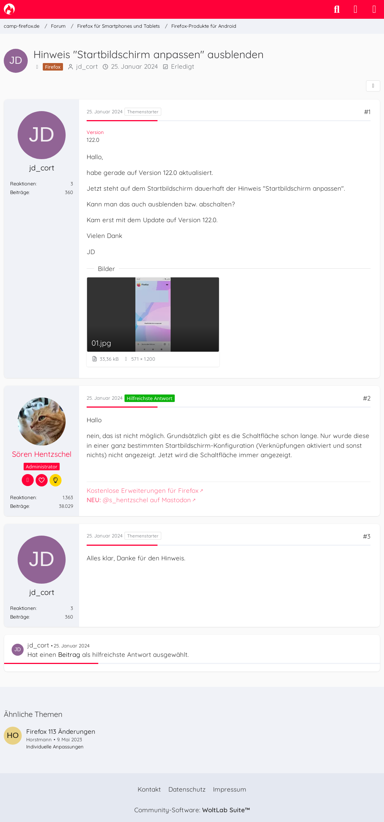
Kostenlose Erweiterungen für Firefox (142, 490)
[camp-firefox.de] (9, 9)
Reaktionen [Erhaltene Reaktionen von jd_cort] (23, 184)
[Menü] (374, 9)
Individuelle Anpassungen (55, 747)
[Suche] (336, 9)
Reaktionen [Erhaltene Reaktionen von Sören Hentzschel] (23, 497)
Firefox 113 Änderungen (60, 731)
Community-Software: (192, 810)
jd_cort (87, 66)
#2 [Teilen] (366, 398)
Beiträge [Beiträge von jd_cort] (19, 192)
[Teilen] (373, 86)
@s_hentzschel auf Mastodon (139, 500)
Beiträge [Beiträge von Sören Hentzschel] (19, 506)
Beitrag (69, 654)
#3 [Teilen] (366, 536)
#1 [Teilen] (367, 112)
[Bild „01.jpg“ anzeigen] (153, 321)
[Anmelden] (355, 9)
